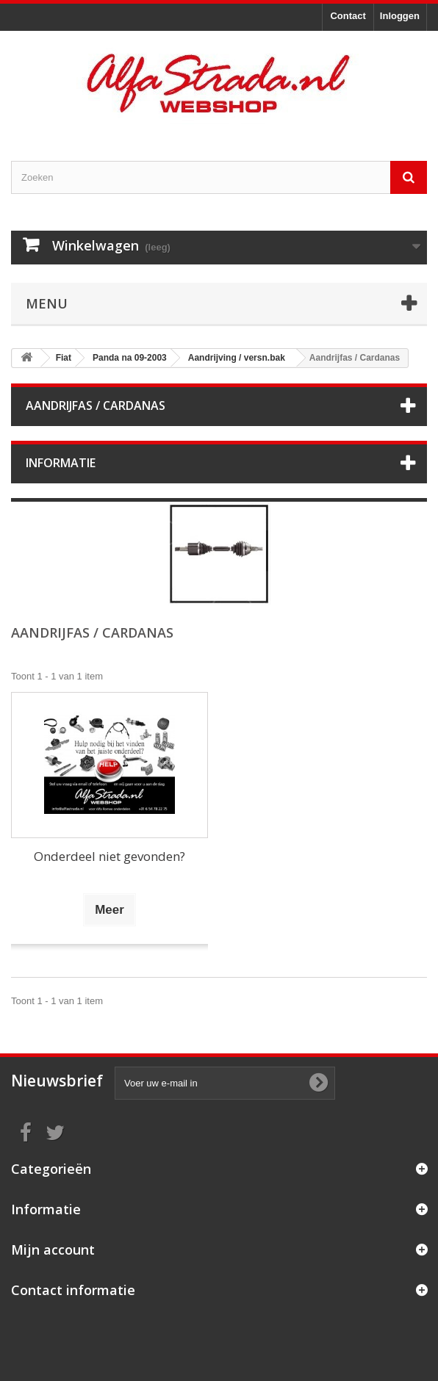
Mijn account (53, 1249)
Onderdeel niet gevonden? (109, 856)
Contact (347, 15)
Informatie (61, 463)
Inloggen (400, 15)
